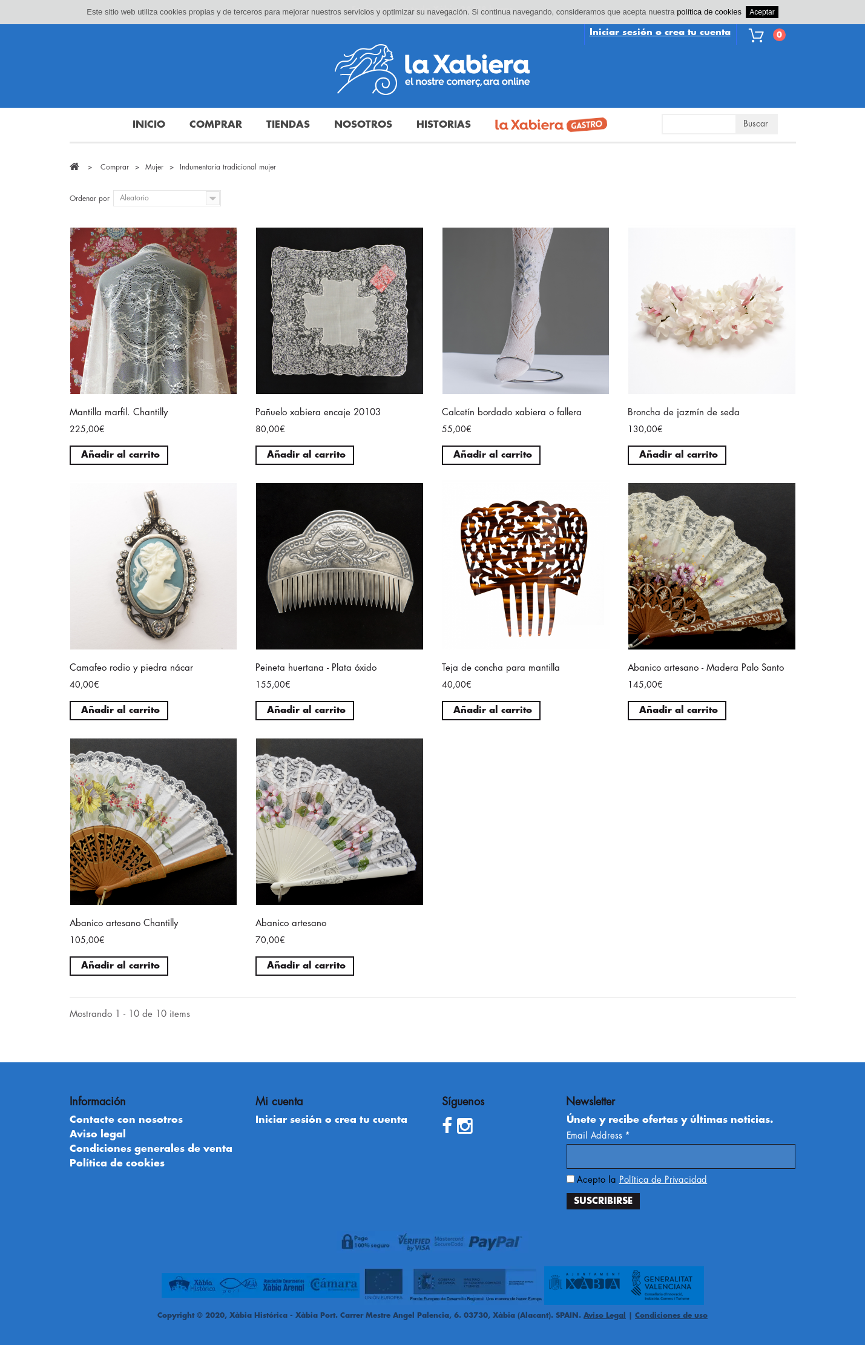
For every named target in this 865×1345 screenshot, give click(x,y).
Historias (443, 125)
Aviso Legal (605, 1315)
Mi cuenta (279, 1101)
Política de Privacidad (663, 1180)
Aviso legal (98, 1134)
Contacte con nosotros (126, 1120)
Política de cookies (117, 1163)
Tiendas (288, 125)
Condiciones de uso (671, 1315)
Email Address (599, 1135)
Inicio (149, 125)
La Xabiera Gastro (546, 125)
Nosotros (363, 125)
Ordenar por (90, 198)
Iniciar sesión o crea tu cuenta (660, 32)
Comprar (215, 125)
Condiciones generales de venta (151, 1149)
